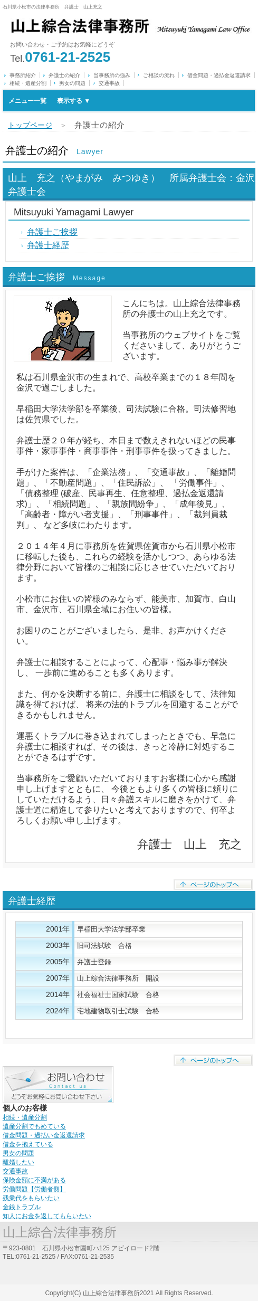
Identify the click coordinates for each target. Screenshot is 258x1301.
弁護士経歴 (48, 245)
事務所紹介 (22, 75)
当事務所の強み (111, 75)
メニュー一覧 (49, 101)
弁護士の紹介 (64, 75)
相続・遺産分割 (27, 83)
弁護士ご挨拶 (52, 231)
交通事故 (109, 83)
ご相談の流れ (159, 75)
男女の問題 (72, 83)
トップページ (30, 125)
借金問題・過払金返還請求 (219, 75)
